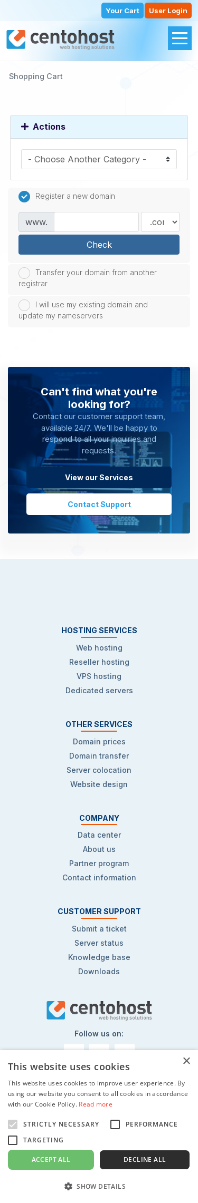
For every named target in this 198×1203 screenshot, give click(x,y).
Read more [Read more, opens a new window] (95, 1104)
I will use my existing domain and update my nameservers (83, 309)
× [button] (186, 1061)
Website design (99, 784)
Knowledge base (99, 957)
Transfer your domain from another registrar (87, 277)
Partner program (99, 863)
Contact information (99, 877)
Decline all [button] (145, 1159)
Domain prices (99, 741)
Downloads (99, 971)
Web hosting (99, 647)
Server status (99, 942)
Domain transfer (99, 755)
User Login (168, 10)
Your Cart (122, 10)
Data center (99, 834)
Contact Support (99, 504)
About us (99, 849)
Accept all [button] (51, 1159)
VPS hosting (99, 676)
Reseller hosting (99, 661)
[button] (99, 1186)
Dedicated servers (99, 690)
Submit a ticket (99, 928)
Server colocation (99, 769)
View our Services (99, 477)
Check (99, 244)
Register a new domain (66, 196)
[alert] (99, 1126)
